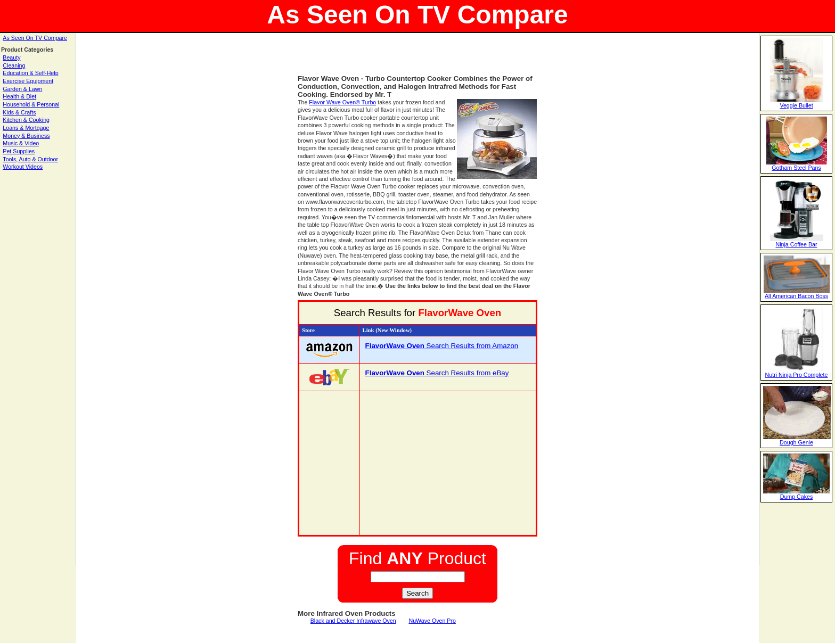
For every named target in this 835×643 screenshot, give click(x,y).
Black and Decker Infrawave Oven (353, 620)
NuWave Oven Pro (431, 620)
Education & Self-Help (30, 73)
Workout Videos (23, 166)
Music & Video (21, 143)
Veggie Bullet (796, 105)
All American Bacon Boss (796, 296)
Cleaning (14, 65)
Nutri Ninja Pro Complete (796, 375)
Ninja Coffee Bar (796, 244)
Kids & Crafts (19, 112)
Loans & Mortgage (26, 128)
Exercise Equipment (28, 81)
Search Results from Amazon (442, 346)
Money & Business (26, 136)
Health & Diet (19, 96)
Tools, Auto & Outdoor (30, 159)
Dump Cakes (796, 496)
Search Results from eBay (437, 373)
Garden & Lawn (22, 89)
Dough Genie (796, 442)
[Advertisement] (417, 59)
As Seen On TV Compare (35, 38)
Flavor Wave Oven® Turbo (342, 102)
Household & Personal (31, 104)
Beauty (11, 57)
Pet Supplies (19, 151)
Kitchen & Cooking (26, 120)
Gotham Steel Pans (796, 167)
